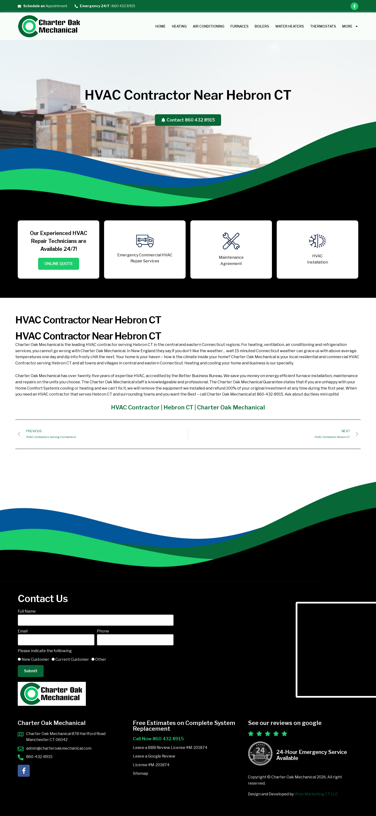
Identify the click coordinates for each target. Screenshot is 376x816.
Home (160, 26)
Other (100, 659)
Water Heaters (289, 26)
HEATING (179, 26)
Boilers (262, 26)
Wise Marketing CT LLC (316, 794)
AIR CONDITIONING (208, 26)
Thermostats (323, 26)
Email (23, 631)
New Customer (35, 659)
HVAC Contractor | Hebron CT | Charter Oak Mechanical (188, 409)
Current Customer (72, 659)
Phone (103, 631)
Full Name (27, 611)
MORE (350, 26)
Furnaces (239, 26)
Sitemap (140, 773)
